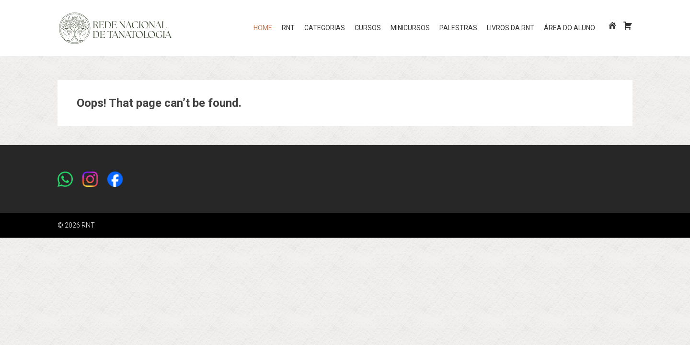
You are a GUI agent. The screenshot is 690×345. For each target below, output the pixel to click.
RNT (288, 28)
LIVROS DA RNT (510, 28)
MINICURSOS (410, 28)
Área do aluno (569, 28)
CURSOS (368, 28)
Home (262, 28)
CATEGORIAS (324, 28)
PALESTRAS (458, 28)
